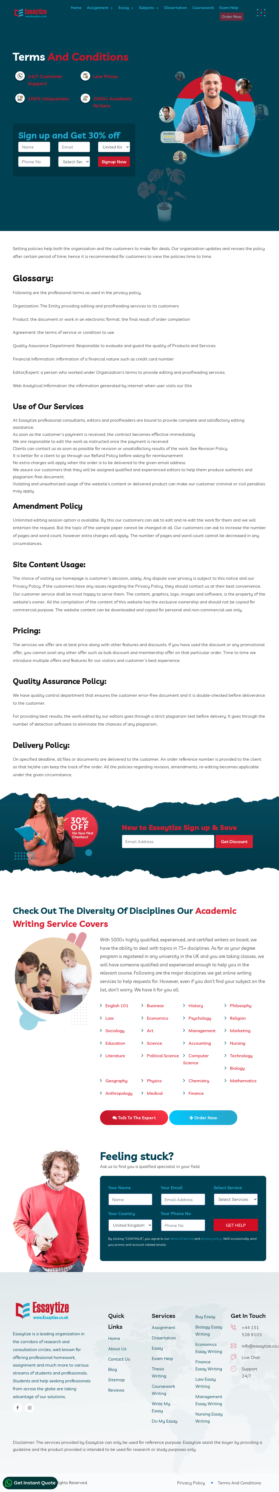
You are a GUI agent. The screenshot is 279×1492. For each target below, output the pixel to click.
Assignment (97, 7)
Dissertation (175, 7)
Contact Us (119, 1359)
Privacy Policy (191, 1482)
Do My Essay (164, 1421)
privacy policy (211, 1239)
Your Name (119, 1187)
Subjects (146, 7)
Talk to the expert (134, 1117)
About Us (117, 1348)
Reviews (116, 1390)
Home (76, 7)
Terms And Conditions (239, 1482)
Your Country (121, 1213)
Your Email (172, 1187)
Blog (112, 1369)
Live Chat (251, 1357)
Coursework (203, 7)
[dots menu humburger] (262, 12)
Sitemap (116, 1379)
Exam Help (228, 7)
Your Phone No (176, 1213)
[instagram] (29, 1408)
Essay (124, 7)
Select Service (228, 1187)
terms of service (181, 1239)
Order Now (231, 16)
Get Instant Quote (30, 1483)
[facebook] (17, 1408)
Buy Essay (205, 1316)
